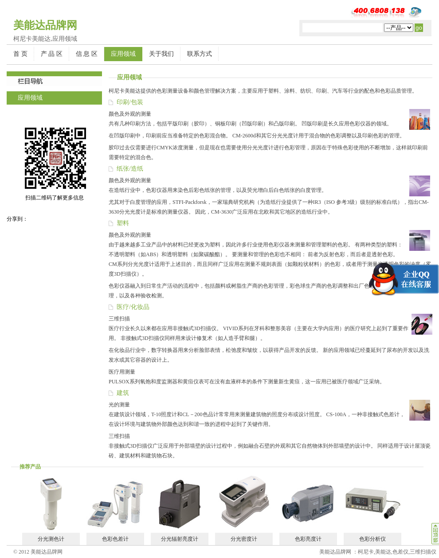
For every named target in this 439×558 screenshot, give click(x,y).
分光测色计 (51, 539)
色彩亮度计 (308, 539)
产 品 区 (52, 54)
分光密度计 (244, 539)
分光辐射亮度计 (179, 539)
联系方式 (199, 54)
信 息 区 (87, 54)
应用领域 (123, 54)
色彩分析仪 (372, 539)
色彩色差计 (115, 539)
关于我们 (161, 54)
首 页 (20, 54)
